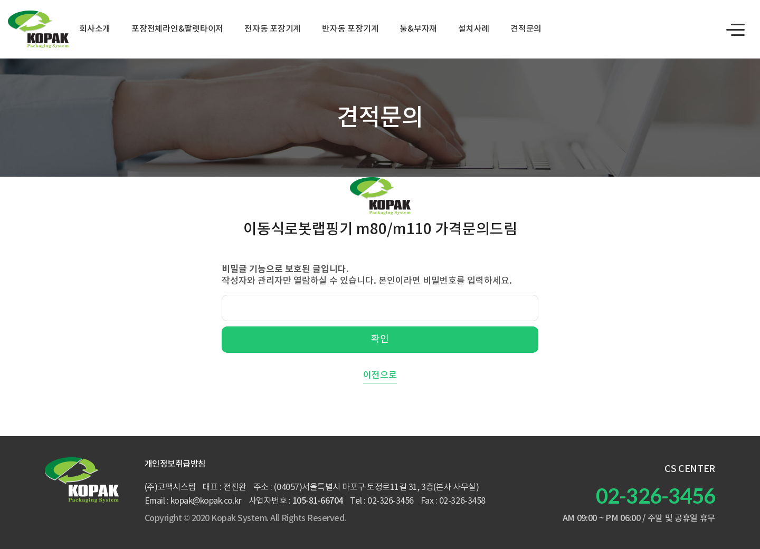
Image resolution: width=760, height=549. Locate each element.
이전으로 (380, 375)
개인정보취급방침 (175, 464)
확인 (380, 339)
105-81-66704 (317, 501)
